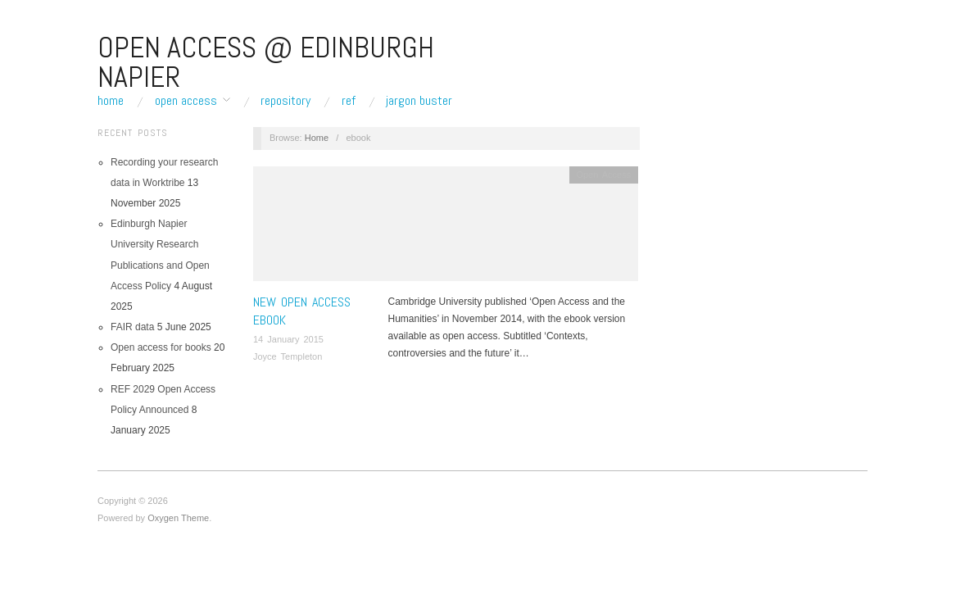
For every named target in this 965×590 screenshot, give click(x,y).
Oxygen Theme (178, 518)
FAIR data (132, 327)
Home (110, 100)
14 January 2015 (288, 339)
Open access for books (161, 347)
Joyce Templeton (287, 356)
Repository (285, 100)
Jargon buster (419, 100)
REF (349, 100)
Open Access (186, 100)
